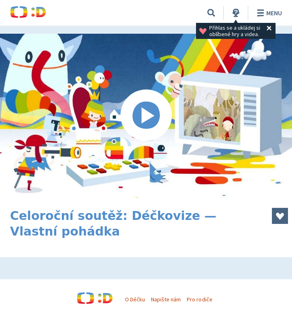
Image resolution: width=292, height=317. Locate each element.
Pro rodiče (199, 299)
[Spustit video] (146, 116)
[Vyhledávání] (211, 13)
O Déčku (135, 299)
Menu (268, 13)
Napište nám (166, 299)
